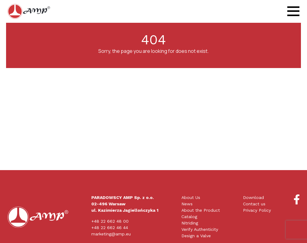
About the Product (200, 210)
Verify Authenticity (199, 229)
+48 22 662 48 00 (110, 221)
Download (253, 197)
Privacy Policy (257, 210)
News (187, 203)
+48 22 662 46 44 (109, 227)
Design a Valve (196, 235)
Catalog (189, 216)
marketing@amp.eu (111, 233)
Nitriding (189, 223)
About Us (190, 197)
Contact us (254, 203)
